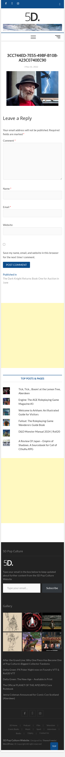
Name (7, 188)
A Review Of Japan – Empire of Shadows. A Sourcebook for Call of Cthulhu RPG (38, 445)
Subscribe (52, 588)
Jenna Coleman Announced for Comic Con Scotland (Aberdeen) (31, 696)
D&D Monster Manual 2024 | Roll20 (39, 431)
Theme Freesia (49, 740)
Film (38, 725)
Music (27, 729)
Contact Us (44, 733)
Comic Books (13, 729)
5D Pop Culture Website (16, 740)
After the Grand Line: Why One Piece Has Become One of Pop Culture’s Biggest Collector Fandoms (32, 662)
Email (7, 207)
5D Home (13, 725)
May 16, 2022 (31, 66)
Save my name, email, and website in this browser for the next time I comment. (31, 255)
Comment (9, 140)
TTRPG (30, 733)
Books (18, 733)
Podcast (27, 725)
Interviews (51, 729)
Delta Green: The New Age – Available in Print (27, 679)
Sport (39, 729)
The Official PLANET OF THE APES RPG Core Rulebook (27, 687)
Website (8, 224)
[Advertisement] (32, 335)
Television (50, 725)
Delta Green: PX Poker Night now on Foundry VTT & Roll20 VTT (31, 671)
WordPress (8, 744)
